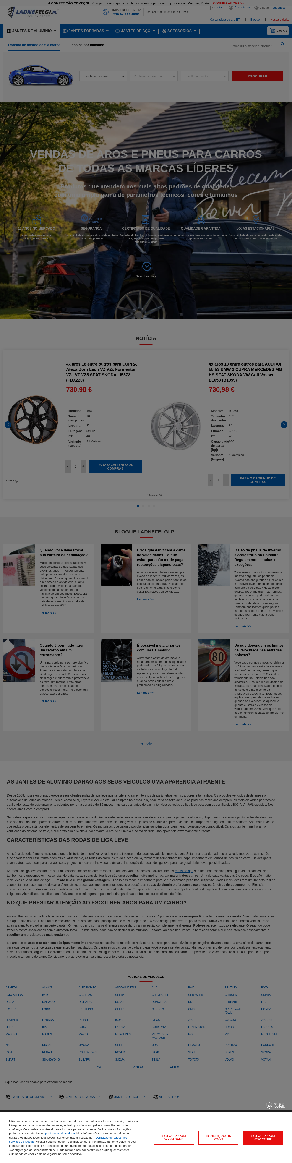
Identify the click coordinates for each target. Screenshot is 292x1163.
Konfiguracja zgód (218, 1137)
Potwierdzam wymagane (174, 1137)
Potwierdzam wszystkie (263, 1137)
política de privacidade (60, 1133)
